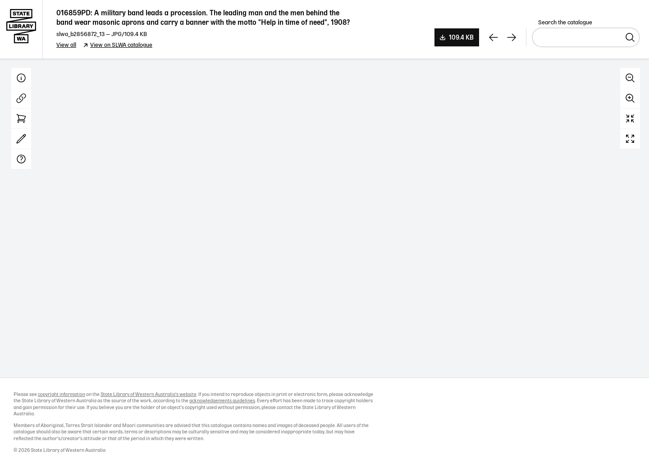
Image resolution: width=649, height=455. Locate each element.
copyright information (61, 394)
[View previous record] (493, 37)
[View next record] (512, 37)
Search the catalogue (565, 22)
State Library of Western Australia (21, 29)
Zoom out (630, 78)
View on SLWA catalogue (121, 45)
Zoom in (630, 98)
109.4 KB (461, 38)
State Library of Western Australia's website (149, 394)
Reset (630, 118)
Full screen (630, 139)
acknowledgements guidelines (222, 401)
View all (66, 45)
